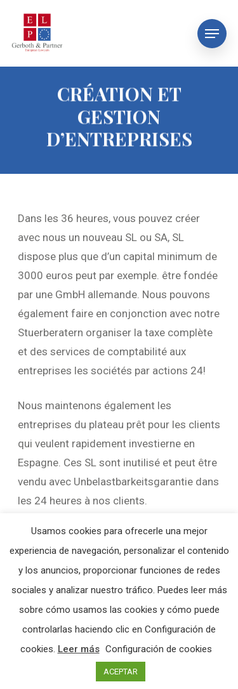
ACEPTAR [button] (120, 671)
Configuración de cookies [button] (158, 649)
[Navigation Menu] (212, 33)
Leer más (79, 649)
